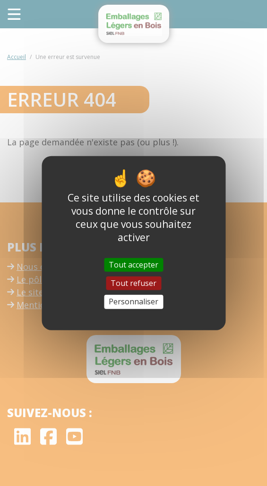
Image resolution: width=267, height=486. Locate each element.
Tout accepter (133, 265)
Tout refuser (133, 283)
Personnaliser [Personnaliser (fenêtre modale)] (133, 301)
